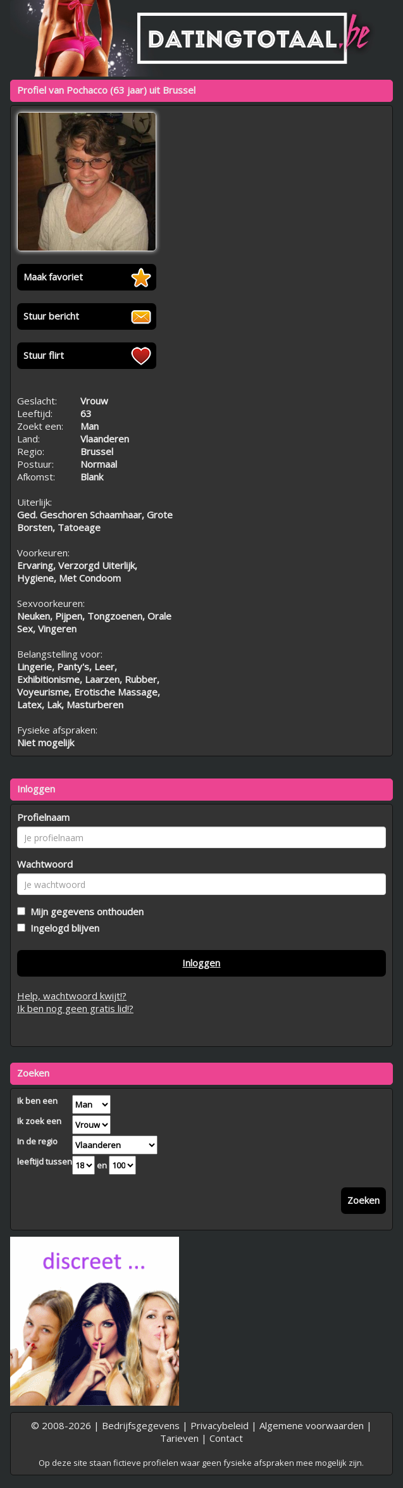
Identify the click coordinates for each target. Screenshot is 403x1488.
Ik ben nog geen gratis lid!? (75, 1008)
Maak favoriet (53, 276)
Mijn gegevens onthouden (84, 911)
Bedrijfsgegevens (141, 1425)
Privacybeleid (219, 1425)
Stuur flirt (43, 355)
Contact (226, 1438)
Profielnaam (43, 817)
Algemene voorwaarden (311, 1425)
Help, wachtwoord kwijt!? (72, 995)
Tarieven (179, 1438)
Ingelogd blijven (62, 928)
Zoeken (363, 1200)
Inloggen (201, 962)
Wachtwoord (45, 864)
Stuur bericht (51, 315)
